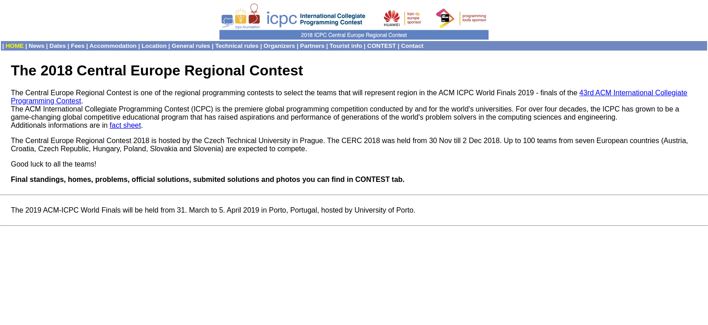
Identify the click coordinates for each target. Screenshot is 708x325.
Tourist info (346, 45)
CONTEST (381, 45)
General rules (191, 45)
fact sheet (125, 125)
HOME (14, 45)
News (37, 45)
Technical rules (237, 45)
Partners (312, 45)
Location (154, 45)
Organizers (279, 45)
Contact (412, 45)
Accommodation (112, 45)
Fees (77, 45)
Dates (58, 45)
